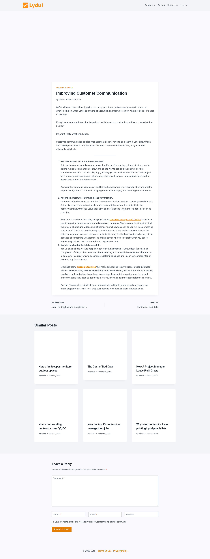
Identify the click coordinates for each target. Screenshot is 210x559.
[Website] (141, 514)
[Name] (68, 514)
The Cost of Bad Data (132, 304)
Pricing (161, 5)
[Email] (105, 514)
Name (57, 514)
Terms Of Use (105, 551)
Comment (59, 478)
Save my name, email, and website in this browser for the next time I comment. (90, 522)
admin (61, 99)
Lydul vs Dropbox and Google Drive (77, 304)
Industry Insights (64, 88)
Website (130, 514)
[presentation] (56, 345)
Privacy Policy (120, 551)
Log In (184, 5)
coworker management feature (125, 219)
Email (93, 514)
